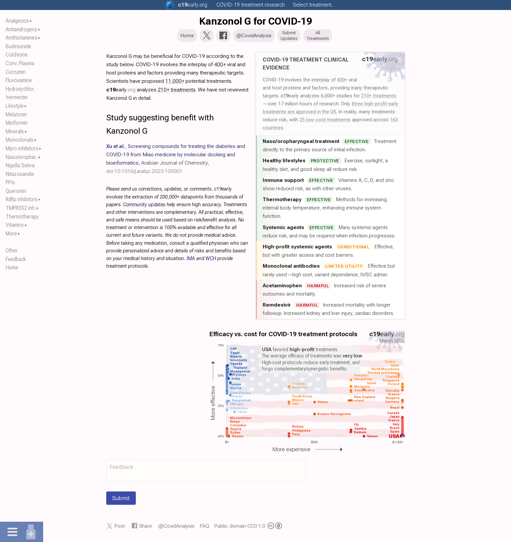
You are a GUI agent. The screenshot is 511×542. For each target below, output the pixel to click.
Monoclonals (20, 140)
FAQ (204, 528)
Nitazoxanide (20, 174)
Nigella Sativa (20, 165)
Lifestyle (15, 106)
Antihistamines (21, 38)
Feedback (16, 259)
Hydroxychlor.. (21, 89)
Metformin (17, 123)
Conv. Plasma (20, 63)
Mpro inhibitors (22, 148)
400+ (342, 82)
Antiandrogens (21, 29)
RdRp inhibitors (22, 199)
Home (12, 267)
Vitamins (15, 225)
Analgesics (17, 21)
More (11, 233)
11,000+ (174, 83)
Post (119, 528)
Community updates (144, 206)
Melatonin (16, 114)
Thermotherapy (22, 216)
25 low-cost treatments (325, 122)
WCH (211, 260)
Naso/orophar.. (22, 157)
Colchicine (17, 55)
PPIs (10, 182)
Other (12, 250)
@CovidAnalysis (176, 528)
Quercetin (16, 191)
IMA (191, 260)
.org (192, 5)
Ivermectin (17, 97)
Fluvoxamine (19, 80)
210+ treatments (378, 98)
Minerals (15, 131)
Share (145, 528)
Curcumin (16, 72)
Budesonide (18, 46)
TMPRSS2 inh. (21, 208)
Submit (121, 500)
